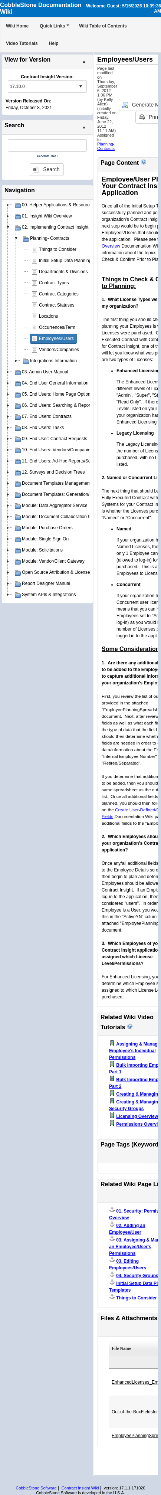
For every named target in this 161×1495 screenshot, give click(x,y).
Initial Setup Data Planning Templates (76, 260)
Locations (48, 316)
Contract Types (54, 282)
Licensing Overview (137, 1116)
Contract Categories (59, 294)
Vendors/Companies (59, 349)
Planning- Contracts (106, 146)
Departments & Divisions (63, 271)
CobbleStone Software (36, 1488)
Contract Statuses (56, 305)
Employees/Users (56, 338)
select (80, 86)
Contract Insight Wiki (80, 1488)
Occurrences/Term (57, 327)
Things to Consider (57, 249)
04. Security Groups (137, 1275)
